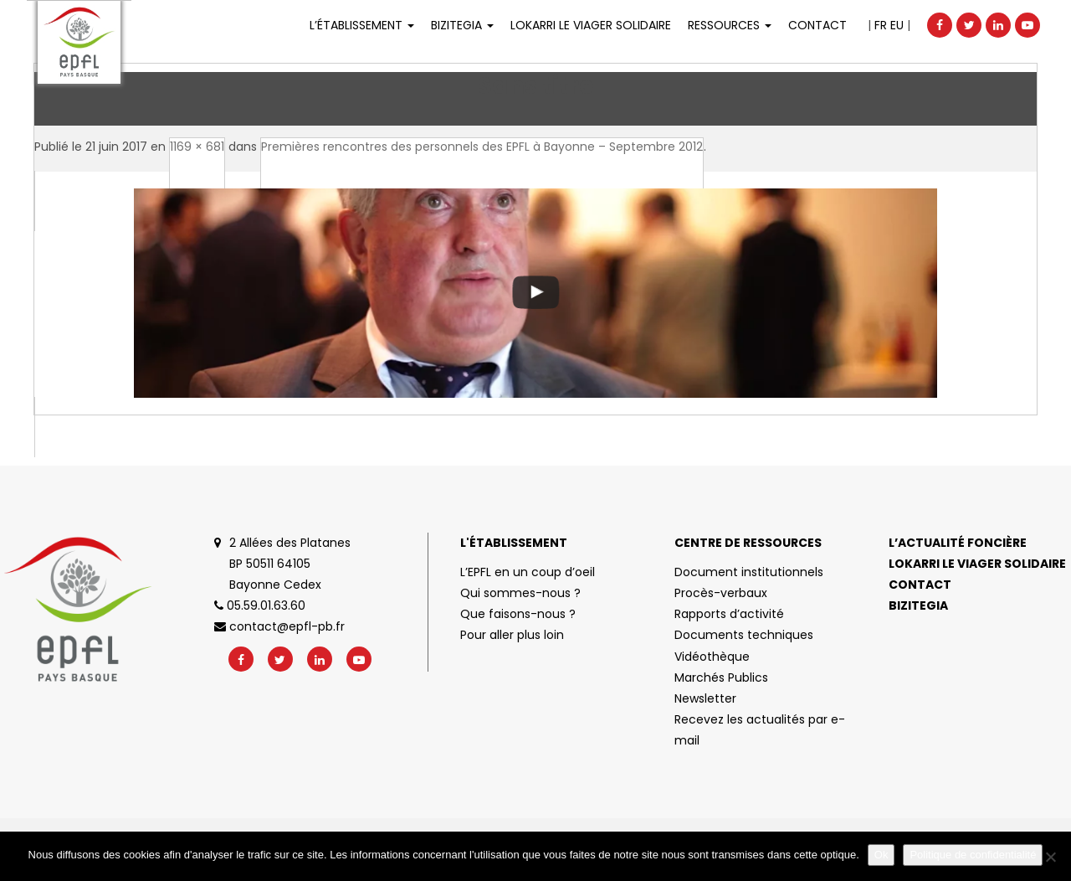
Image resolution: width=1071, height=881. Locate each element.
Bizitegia (462, 25)
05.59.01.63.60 (259, 605)
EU (897, 25)
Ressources (729, 25)
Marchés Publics (721, 677)
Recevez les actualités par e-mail (759, 730)
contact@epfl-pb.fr (279, 626)
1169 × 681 (197, 146)
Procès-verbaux (720, 593)
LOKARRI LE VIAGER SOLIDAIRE (590, 25)
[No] (1050, 856)
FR (880, 25)
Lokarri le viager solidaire (977, 563)
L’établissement (362, 25)
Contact (817, 25)
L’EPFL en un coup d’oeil (527, 572)
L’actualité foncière (958, 542)
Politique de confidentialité (973, 854)
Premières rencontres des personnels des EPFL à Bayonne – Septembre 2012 (482, 146)
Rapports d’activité (729, 613)
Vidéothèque (712, 656)
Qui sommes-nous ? (520, 593)
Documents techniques (743, 634)
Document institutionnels (748, 572)
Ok (881, 854)
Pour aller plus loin (512, 634)
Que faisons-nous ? (518, 613)
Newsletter (705, 698)
